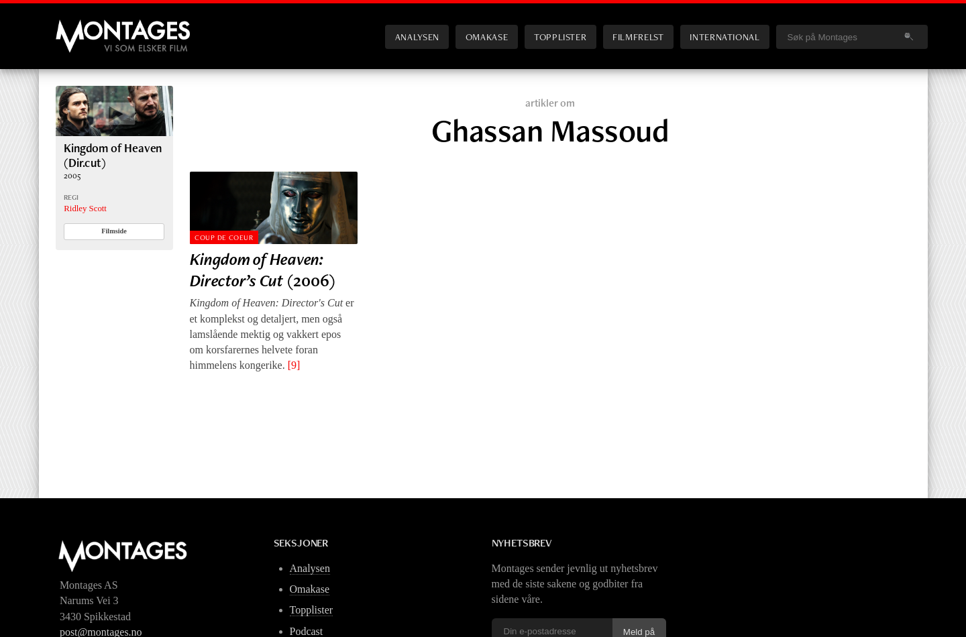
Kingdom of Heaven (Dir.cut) (113, 155)
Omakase (487, 36)
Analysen (417, 36)
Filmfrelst (637, 36)
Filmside (114, 231)
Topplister (560, 36)
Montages (78, 26)
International (724, 36)
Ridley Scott (85, 208)
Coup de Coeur (224, 237)
